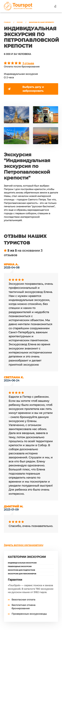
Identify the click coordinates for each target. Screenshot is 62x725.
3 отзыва (28, 63)
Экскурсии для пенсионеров (22, 575)
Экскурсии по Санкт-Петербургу (41, 22)
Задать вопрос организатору (23, 546)
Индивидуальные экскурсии (22, 564)
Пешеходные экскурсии (20, 568)
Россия (19, 22)
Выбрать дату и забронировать (26, 89)
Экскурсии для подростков (21, 571)
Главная (7, 22)
